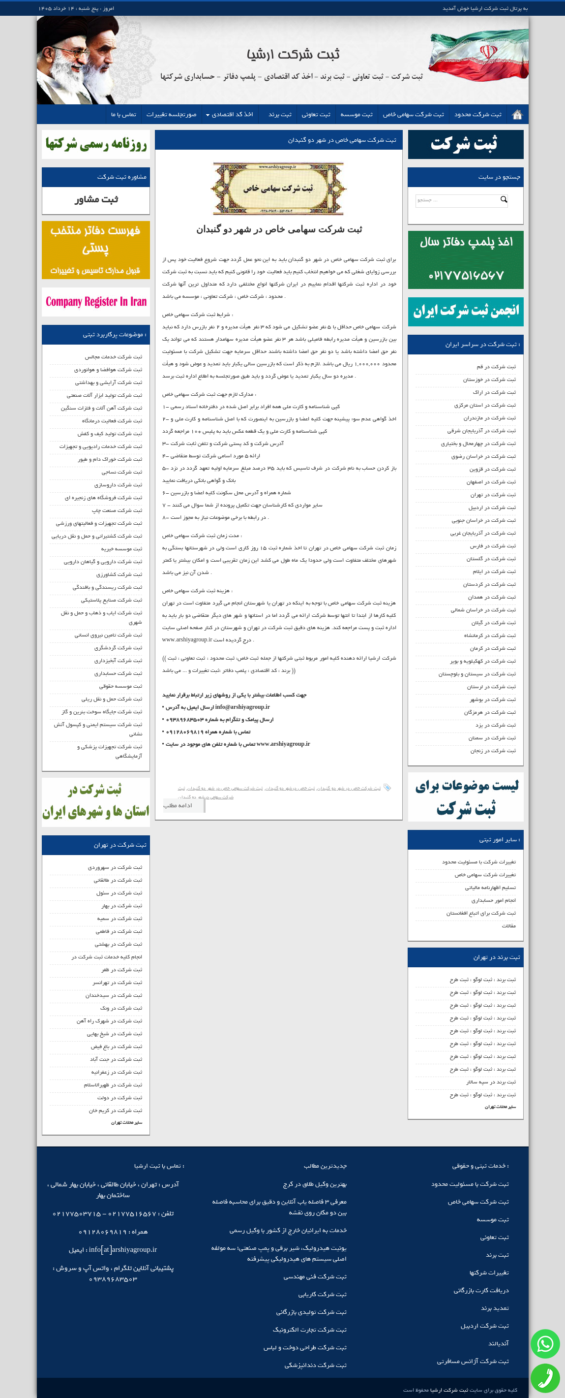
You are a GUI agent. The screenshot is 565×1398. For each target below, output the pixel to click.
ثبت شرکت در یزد (496, 725)
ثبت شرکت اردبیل (485, 1326)
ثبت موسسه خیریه (121, 548)
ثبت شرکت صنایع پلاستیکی (111, 600)
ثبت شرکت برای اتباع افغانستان (481, 913)
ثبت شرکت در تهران (493, 494)
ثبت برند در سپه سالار (491, 1082)
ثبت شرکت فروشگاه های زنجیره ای (103, 497)
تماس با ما (123, 114)
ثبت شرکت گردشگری (118, 647)
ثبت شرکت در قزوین (493, 469)
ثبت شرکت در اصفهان (491, 481)
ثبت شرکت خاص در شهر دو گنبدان (348, 788)
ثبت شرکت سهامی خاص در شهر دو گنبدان (342, 140)
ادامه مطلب (177, 805)
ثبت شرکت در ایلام (494, 571)
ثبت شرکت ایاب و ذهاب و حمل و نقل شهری (101, 617)
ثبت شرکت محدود (478, 114)
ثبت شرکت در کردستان (489, 584)
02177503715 (76, 1213)
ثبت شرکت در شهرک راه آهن (109, 1021)
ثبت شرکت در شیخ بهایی (114, 1033)
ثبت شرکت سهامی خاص (413, 114)
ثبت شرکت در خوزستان (489, 379)
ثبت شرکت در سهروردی (115, 867)
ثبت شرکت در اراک (494, 392)
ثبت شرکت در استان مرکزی (485, 405)
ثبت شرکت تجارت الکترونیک (310, 1330)
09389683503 (113, 1279)
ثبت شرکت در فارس (493, 545)
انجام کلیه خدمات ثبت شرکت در (106, 957)
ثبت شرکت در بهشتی (118, 944)
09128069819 (102, 1232)
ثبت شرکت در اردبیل (492, 507)
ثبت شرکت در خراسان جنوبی (484, 520)
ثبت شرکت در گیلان (494, 622)
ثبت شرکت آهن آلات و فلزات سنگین (101, 408)
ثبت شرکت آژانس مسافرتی (473, 1361)
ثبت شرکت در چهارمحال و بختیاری (478, 443)
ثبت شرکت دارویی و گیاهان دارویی (103, 561)
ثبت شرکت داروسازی (118, 484)
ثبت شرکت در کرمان (493, 648)
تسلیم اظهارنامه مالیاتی (490, 887)
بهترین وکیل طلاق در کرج (315, 1184)
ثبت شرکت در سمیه (119, 918)
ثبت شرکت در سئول (119, 893)
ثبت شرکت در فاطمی (119, 931)
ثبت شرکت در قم (496, 366)
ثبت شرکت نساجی (122, 472)
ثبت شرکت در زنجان (493, 750)
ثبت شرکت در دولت (119, 1097)
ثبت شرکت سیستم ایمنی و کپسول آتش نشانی (98, 729)
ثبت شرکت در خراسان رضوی (483, 456)
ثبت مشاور (96, 199)
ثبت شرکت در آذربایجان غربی (483, 533)
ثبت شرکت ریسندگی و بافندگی (107, 587)
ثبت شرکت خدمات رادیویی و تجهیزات (100, 446)
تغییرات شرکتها (489, 1273)
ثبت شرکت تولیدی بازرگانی (311, 1312)
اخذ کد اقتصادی (232, 114)
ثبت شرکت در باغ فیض (116, 1046)
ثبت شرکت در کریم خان (115, 1110)
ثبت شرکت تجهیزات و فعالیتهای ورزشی (99, 523)
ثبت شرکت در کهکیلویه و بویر (483, 661)
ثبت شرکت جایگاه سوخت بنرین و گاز (101, 711)
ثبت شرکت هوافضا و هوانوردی (108, 369)
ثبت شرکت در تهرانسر (117, 982)
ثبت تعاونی (316, 114)
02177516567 (132, 1213)
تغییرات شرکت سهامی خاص (485, 874)
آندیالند (498, 1343)
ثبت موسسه (357, 114)
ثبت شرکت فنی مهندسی (315, 1276)
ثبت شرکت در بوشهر (493, 699)
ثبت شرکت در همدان (492, 597)
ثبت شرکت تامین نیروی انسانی (108, 635)
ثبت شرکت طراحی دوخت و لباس (305, 1347)
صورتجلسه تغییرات (172, 114)
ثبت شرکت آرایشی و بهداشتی (108, 382)
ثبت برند (280, 114)
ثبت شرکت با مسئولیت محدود (470, 1184)
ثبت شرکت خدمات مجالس (113, 356)
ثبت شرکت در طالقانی (118, 880)
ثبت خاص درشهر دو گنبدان (290, 788)
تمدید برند (495, 1308)
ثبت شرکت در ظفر (121, 969)
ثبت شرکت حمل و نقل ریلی (112, 699)
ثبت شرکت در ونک (121, 1008)
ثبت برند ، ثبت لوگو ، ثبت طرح (483, 979)
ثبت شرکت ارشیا (448, 1390)
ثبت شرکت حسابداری (118, 673)
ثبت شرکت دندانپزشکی (316, 1365)
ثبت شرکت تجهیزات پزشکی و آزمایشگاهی (109, 751)
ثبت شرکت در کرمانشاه (490, 635)
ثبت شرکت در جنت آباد (116, 1059)
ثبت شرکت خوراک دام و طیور (110, 459)
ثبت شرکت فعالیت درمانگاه (112, 420)
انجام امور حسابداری (494, 900)
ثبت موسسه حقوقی (120, 686)
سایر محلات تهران (500, 1107)
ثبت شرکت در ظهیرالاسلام (113, 1084)
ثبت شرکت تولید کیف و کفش (110, 433)
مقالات (509, 925)
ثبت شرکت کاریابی (322, 1294)
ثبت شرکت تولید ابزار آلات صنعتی (104, 395)
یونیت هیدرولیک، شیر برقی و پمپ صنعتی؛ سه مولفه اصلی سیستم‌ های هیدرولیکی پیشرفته (279, 1253)
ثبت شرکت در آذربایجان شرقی (481, 430)
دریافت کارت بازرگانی (481, 1290)
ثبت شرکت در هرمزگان (490, 712)
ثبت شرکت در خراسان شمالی (483, 609)
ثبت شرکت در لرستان (491, 686)
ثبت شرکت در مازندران (490, 417)
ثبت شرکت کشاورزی (119, 574)
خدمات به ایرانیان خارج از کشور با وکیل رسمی (288, 1230)
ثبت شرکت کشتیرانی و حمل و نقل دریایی (97, 536)
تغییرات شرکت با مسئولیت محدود (479, 862)
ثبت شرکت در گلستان (491, 558)
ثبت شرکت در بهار (121, 905)
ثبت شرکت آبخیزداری (118, 660)
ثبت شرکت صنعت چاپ (117, 510)
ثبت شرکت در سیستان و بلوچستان (477, 673)
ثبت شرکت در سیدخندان (114, 995)
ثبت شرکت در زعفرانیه (116, 1072)
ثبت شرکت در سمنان (492, 737)
